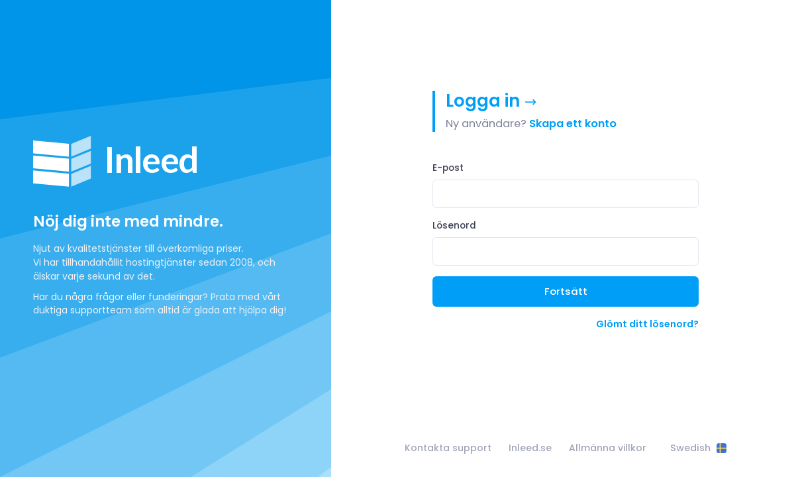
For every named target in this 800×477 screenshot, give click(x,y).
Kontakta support (448, 447)
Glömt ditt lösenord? (647, 324)
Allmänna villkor (607, 447)
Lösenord (454, 225)
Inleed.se (530, 447)
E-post (448, 168)
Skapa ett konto (573, 123)
